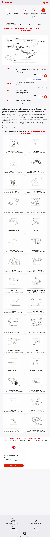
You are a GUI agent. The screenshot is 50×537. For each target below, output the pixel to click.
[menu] (47, 2)
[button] (47, 22)
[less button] (39, 75)
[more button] (43, 75)
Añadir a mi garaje (14, 465)
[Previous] (21, 24)
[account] (41, 2)
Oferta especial (37, 79)
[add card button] (45, 75)
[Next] (28, 24)
